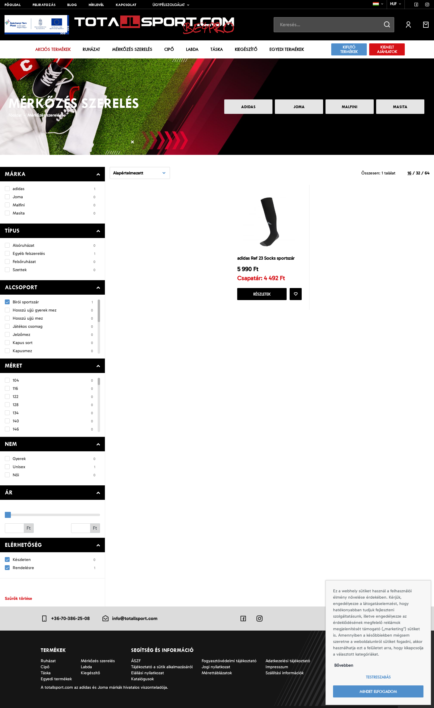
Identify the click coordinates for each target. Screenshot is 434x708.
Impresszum (277, 666)
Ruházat (91, 49)
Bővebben (343, 665)
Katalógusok (142, 678)
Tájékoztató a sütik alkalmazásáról (162, 666)
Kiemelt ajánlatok (387, 49)
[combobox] (378, 4)
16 (409, 173)
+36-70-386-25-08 (65, 618)
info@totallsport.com (129, 618)
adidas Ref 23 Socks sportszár (265, 258)
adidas (248, 107)
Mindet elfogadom (378, 691)
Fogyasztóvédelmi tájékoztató (229, 660)
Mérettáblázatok (217, 672)
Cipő (169, 49)
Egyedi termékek (286, 49)
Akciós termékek (53, 49)
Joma (299, 107)
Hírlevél (96, 5)
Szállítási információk (284, 672)
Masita (400, 107)
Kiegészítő (246, 49)
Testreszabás (378, 677)
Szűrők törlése (18, 598)
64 (427, 173)
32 (418, 173)
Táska (216, 49)
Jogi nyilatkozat (216, 666)
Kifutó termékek (349, 49)
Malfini (349, 107)
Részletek (262, 294)
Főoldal (13, 5)
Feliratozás (44, 5)
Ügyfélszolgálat (169, 5)
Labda (192, 49)
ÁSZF (136, 660)
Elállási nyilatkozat (147, 672)
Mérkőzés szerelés (132, 49)
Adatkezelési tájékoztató (288, 660)
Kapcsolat (126, 5)
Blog (72, 5)
